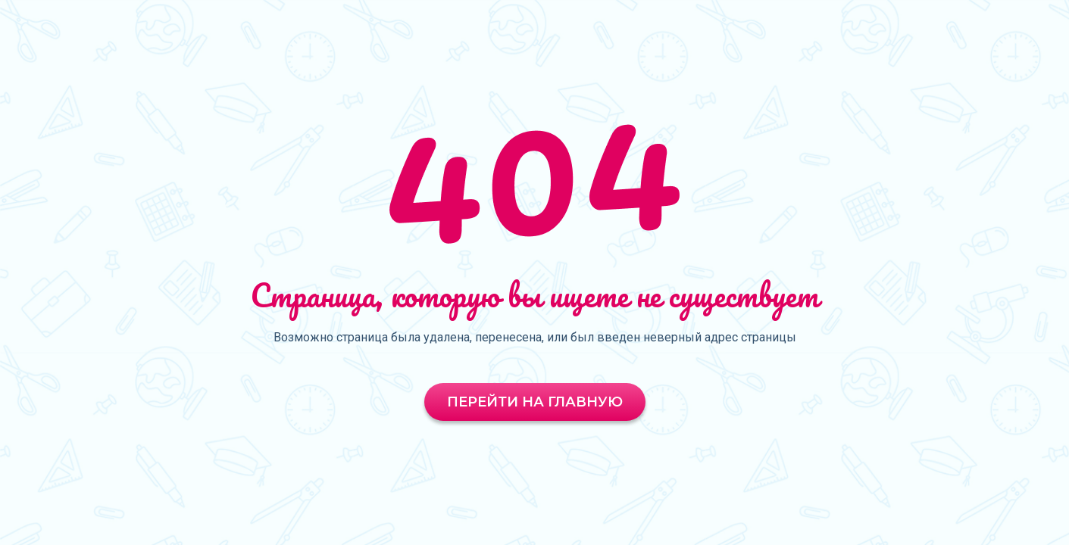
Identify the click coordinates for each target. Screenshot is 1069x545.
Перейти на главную (535, 402)
